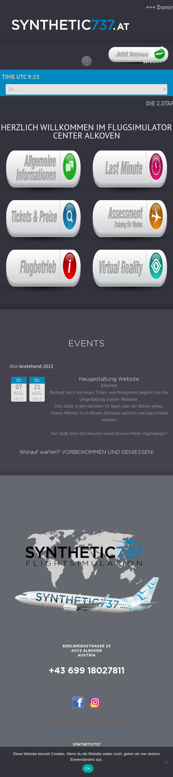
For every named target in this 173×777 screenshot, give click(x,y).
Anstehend (30, 366)
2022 (48, 366)
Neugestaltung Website (109, 379)
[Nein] (166, 762)
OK (88, 768)
